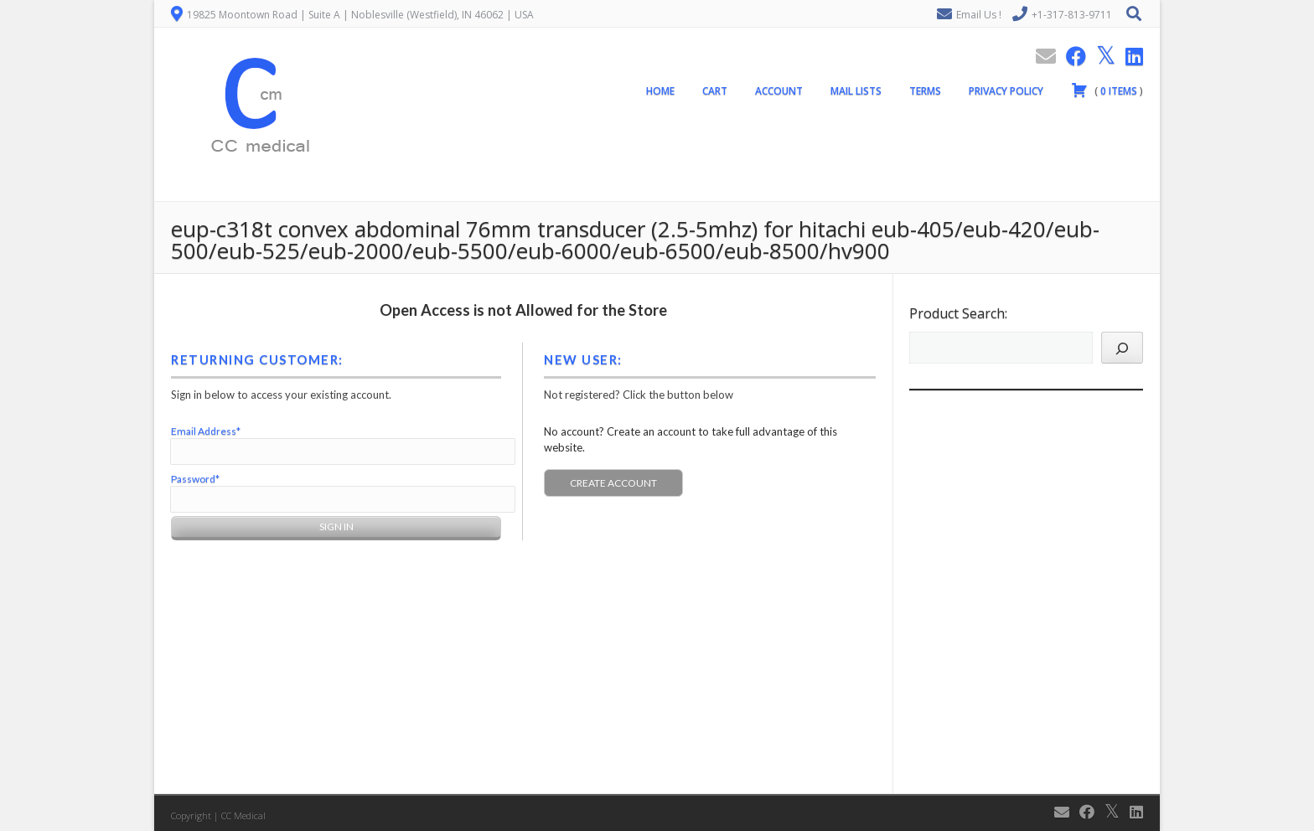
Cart (714, 91)
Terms (925, 91)
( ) (1107, 89)
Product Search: (958, 313)
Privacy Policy (1006, 91)
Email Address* (206, 431)
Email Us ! (978, 15)
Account (779, 91)
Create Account (613, 483)
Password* (195, 478)
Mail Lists (856, 91)
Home (660, 91)
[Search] (1122, 348)
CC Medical (243, 815)
